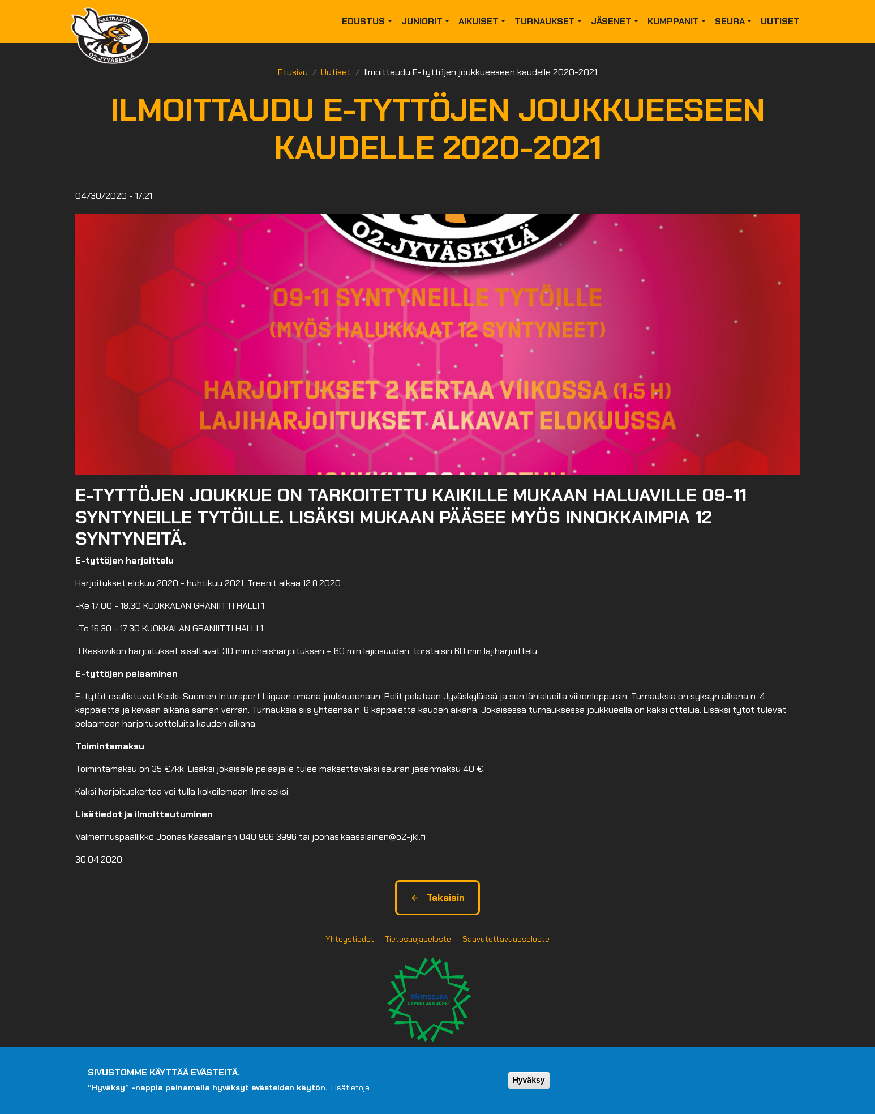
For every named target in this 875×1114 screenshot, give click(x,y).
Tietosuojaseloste (418, 939)
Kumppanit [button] (673, 21)
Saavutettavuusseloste (506, 939)
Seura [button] (730, 21)
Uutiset (780, 21)
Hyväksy (529, 1080)
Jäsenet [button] (611, 21)
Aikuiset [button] (478, 21)
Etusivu (293, 72)
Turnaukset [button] (544, 21)
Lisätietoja (350, 1087)
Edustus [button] (363, 21)
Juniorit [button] (422, 21)
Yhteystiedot (349, 939)
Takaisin (437, 897)
